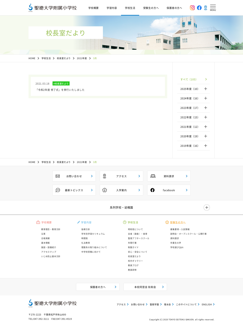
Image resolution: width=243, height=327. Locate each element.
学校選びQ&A (176, 247)
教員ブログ (133, 265)
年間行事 (132, 242)
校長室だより (64, 58)
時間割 (84, 238)
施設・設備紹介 (48, 247)
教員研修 (132, 269)
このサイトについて (186, 304)
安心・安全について (137, 251)
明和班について (135, 229)
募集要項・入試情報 (180, 229)
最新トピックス (74, 190)
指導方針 (85, 229)
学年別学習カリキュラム (93, 233)
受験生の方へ (151, 8)
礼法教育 (85, 242)
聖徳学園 (154, 304)
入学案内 (121, 190)
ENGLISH (207, 304)
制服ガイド (133, 247)
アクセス (121, 176)
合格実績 (45, 238)
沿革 (43, 233)
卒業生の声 (175, 242)
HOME (32, 58)
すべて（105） (189, 79)
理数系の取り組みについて (94, 247)
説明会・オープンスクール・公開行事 (188, 233)
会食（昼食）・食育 (137, 233)
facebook (169, 190)
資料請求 (169, 176)
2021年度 (82, 58)
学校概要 (93, 8)
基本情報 (45, 242)
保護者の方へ (174, 8)
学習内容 (112, 8)
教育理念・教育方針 (50, 229)
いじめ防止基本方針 (50, 256)
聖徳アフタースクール (138, 238)
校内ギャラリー (135, 260)
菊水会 (167, 304)
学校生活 (130, 8)
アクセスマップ (48, 251)
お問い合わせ (74, 176)
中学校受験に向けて (91, 251)
